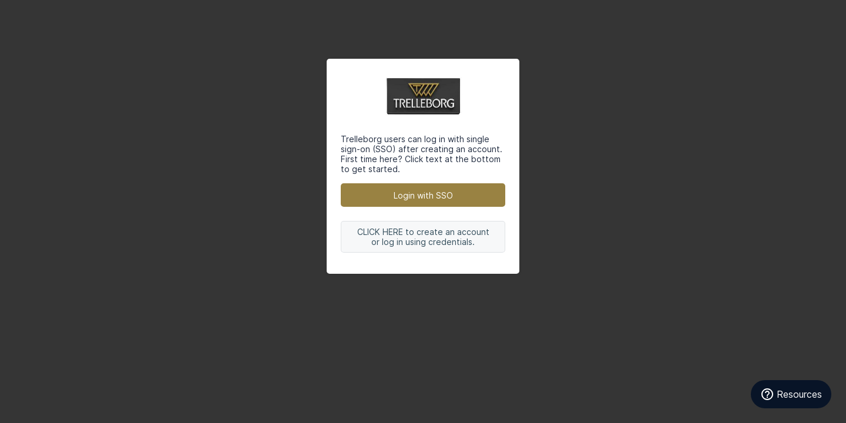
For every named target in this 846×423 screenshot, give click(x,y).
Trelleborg (423, 96)
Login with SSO (423, 195)
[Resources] (791, 394)
